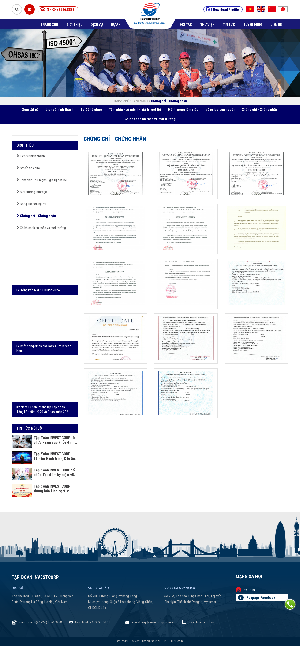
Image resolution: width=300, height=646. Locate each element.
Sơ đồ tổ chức (91, 109)
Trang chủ (49, 24)
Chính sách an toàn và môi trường (150, 119)
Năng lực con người (220, 109)
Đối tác (186, 24)
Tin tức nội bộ (29, 428)
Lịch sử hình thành (60, 109)
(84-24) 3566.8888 (61, 9)
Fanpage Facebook (256, 597)
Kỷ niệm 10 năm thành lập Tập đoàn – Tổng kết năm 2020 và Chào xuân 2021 (43, 409)
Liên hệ (276, 24)
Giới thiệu (74, 24)
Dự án (115, 24)
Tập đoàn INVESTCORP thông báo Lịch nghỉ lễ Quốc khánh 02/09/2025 (52, 488)
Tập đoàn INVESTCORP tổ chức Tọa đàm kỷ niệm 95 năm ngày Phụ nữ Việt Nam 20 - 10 (55, 472)
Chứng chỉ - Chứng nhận (169, 101)
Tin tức (229, 24)
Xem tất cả (30, 109)
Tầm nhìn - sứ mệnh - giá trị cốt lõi (135, 109)
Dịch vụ (97, 24)
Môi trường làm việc (183, 109)
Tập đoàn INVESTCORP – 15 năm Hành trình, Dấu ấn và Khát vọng (54, 456)
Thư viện (207, 24)
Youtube (246, 589)
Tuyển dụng (252, 24)
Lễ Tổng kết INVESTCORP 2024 (38, 290)
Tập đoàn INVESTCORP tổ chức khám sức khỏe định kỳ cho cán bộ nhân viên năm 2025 (54, 440)
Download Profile (226, 9)
